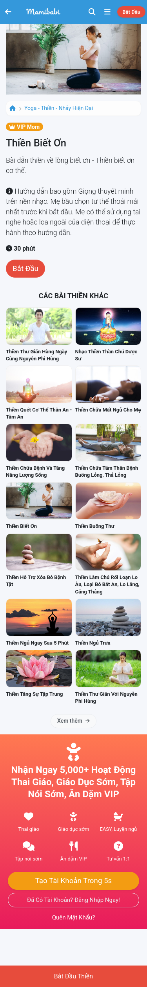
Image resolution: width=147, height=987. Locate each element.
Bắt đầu (131, 12)
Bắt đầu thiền (73, 976)
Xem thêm (73, 721)
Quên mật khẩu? (73, 917)
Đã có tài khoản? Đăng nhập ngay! (73, 899)
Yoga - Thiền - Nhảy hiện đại (58, 108)
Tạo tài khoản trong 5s (73, 881)
